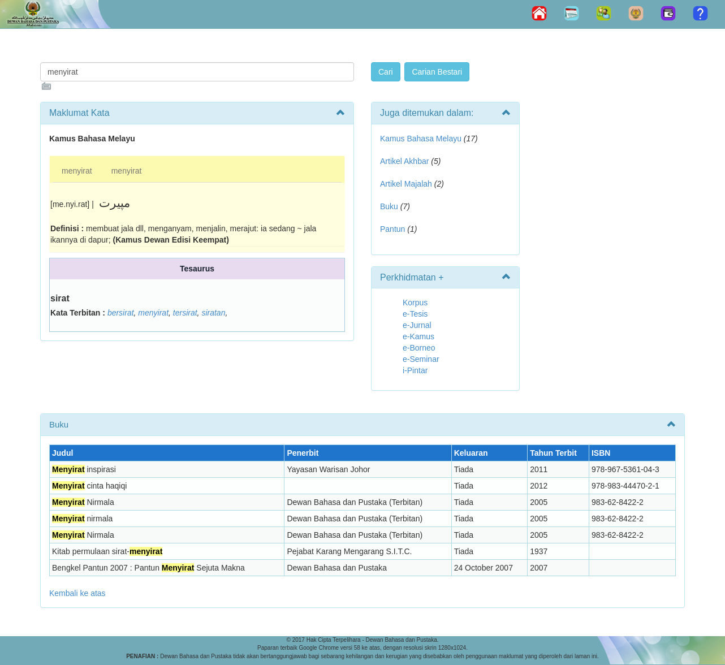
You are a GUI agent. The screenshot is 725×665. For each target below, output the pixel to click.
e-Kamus (418, 336)
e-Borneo (419, 347)
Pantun (392, 229)
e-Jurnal (417, 325)
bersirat (120, 312)
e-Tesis (415, 313)
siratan (213, 312)
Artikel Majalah (406, 183)
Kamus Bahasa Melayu (422, 138)
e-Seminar (421, 359)
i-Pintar (415, 370)
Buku (389, 206)
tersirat (185, 312)
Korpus (415, 302)
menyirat (77, 170)
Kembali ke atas (77, 593)
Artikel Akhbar (404, 161)
